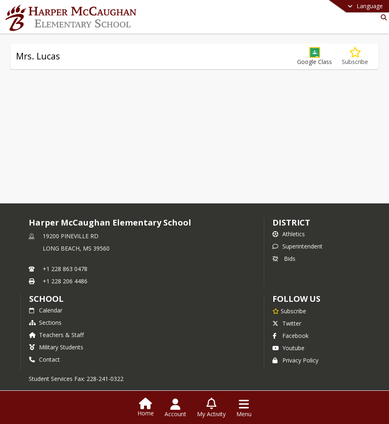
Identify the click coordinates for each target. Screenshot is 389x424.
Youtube (288, 348)
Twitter (286, 323)
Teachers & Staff (56, 335)
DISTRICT (291, 222)
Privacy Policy (295, 360)
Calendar (45, 310)
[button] (314, 56)
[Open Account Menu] (175, 408)
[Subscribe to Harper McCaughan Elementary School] (289, 310)
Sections (45, 322)
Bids (283, 258)
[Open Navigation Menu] (244, 408)
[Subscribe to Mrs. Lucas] (355, 56)
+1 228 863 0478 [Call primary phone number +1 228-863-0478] (65, 269)
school (46, 298)
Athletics (288, 234)
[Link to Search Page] (382, 17)
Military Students (56, 347)
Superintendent (297, 246)
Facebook (290, 336)
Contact (44, 359)
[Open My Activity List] (211, 408)
